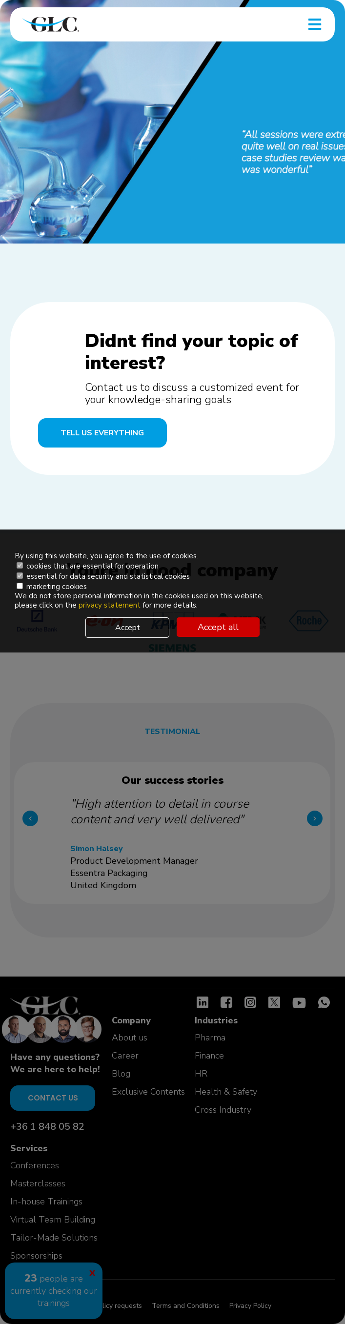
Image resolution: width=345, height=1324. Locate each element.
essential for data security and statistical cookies (103, 576)
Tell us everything (102, 433)
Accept (127, 627)
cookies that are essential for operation (88, 566)
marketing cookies (52, 586)
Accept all (218, 627)
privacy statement (110, 605)
